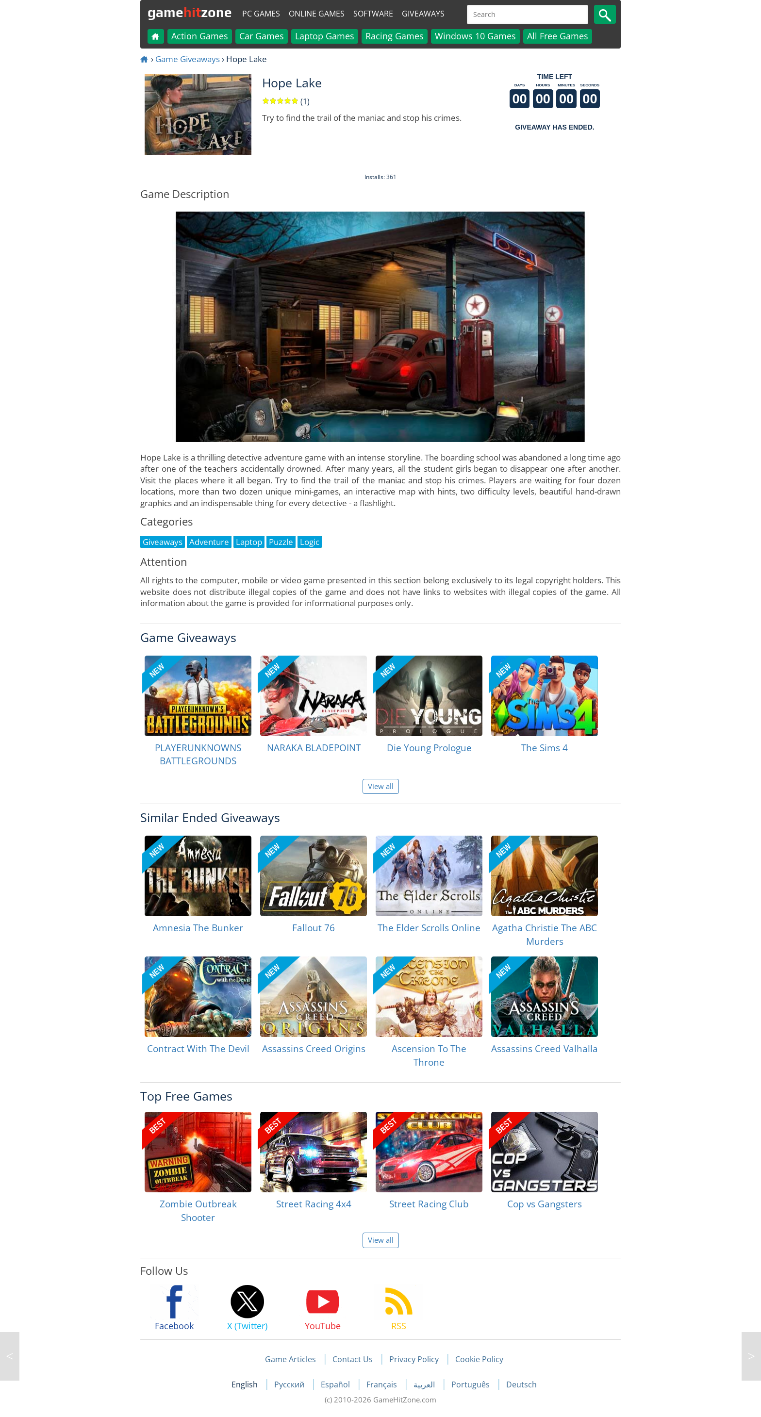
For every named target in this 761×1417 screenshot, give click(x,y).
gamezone (190, 12)
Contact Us (352, 1359)
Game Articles (290, 1359)
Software (373, 13)
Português (471, 1384)
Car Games (261, 36)
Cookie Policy (479, 1359)
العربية (425, 1384)
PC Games (261, 13)
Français (382, 1384)
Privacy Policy (414, 1359)
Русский (290, 1384)
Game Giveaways (187, 59)
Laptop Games (324, 36)
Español (336, 1384)
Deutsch (521, 1384)
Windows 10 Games (475, 36)
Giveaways (423, 13)
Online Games (317, 13)
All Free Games (557, 36)
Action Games (199, 36)
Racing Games (394, 36)
